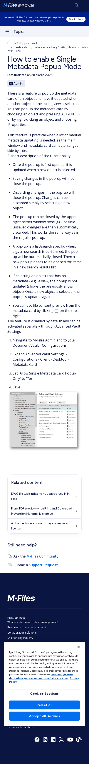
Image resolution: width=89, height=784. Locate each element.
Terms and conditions (20, 727)
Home (11, 43)
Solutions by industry (20, 638)
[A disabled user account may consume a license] (44, 526)
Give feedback (76, 19)
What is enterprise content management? (32, 622)
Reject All (44, 705)
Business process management (26, 627)
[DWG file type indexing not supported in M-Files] (44, 496)
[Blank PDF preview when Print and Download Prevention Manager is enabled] (44, 511)
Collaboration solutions (22, 632)
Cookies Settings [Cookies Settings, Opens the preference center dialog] (44, 694)
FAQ (62, 47)
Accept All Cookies (44, 716)
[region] (44, 684)
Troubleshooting (45, 47)
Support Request (43, 565)
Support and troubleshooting (22, 45)
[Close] (78, 647)
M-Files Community (43, 556)
